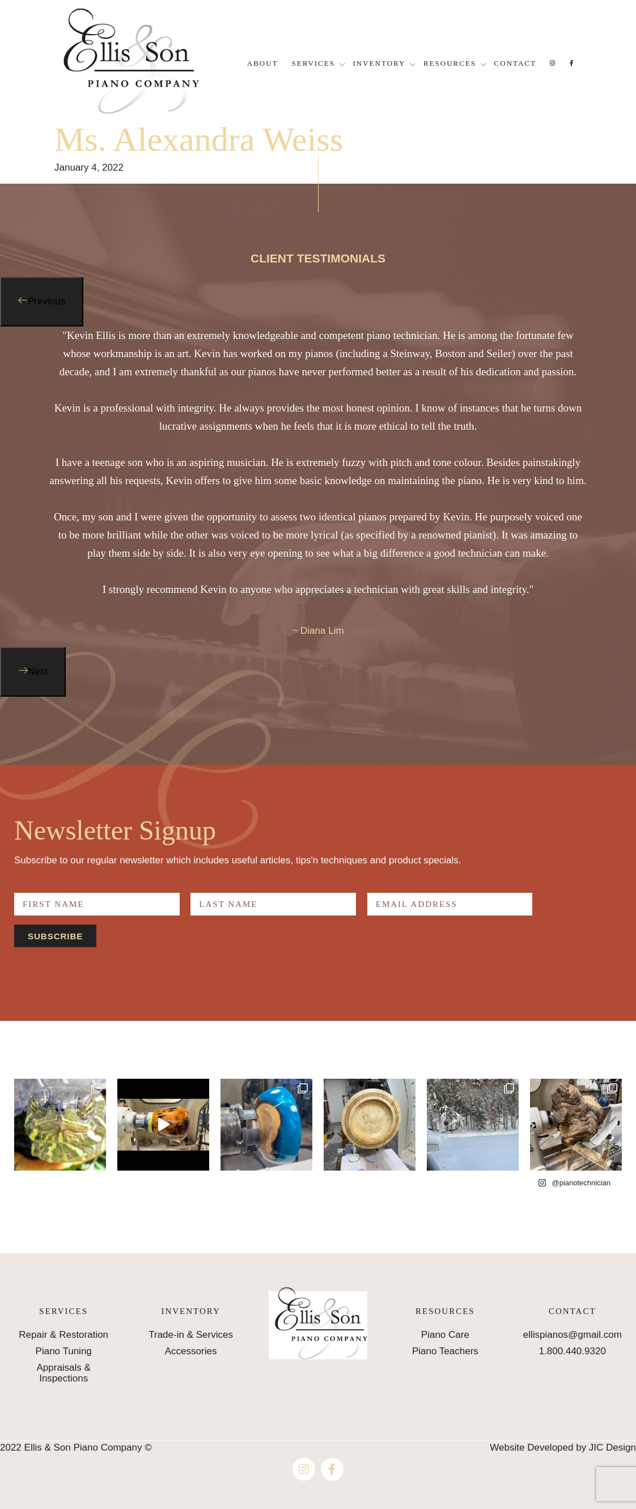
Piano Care (445, 1334)
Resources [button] (449, 63)
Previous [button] (46, 301)
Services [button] (313, 63)
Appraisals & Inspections (63, 1373)
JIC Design (612, 1447)
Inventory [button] (379, 63)
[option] (318, 487)
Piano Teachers (445, 1351)
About (262, 63)
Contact (515, 63)
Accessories (191, 1351)
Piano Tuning (64, 1351)
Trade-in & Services (191, 1334)
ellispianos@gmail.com (572, 1334)
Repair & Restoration (63, 1334)
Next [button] (38, 671)
